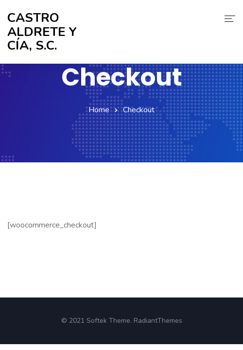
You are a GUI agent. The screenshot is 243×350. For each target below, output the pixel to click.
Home (98, 110)
